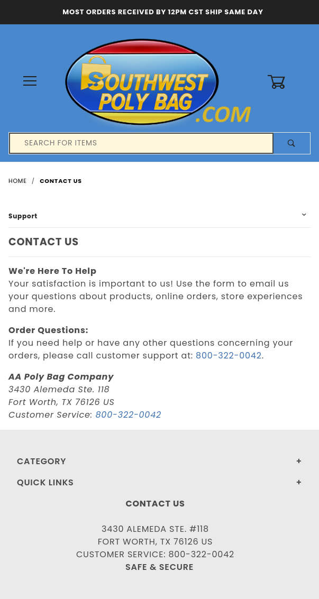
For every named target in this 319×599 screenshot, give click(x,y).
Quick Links (45, 482)
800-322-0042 (229, 355)
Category (41, 461)
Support (23, 215)
